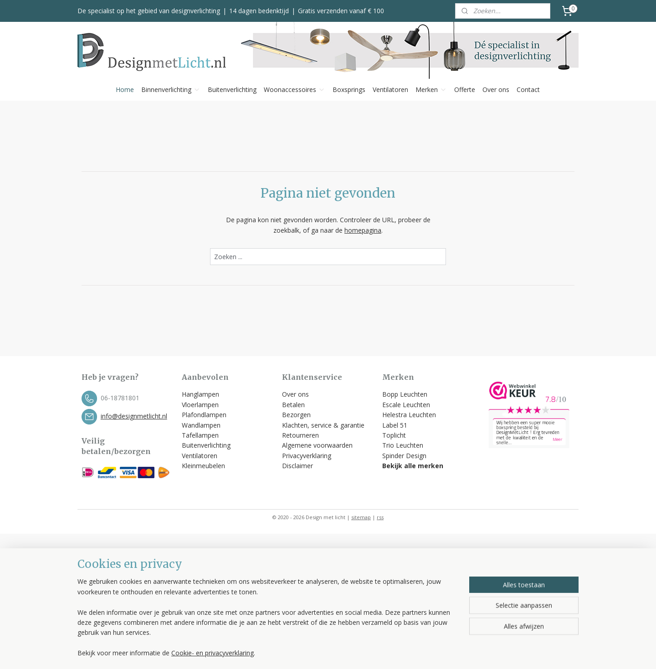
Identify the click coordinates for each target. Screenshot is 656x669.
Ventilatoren (390, 89)
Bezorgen (296, 414)
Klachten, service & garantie (323, 425)
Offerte (464, 89)
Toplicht (394, 435)
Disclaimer (297, 465)
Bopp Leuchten (404, 394)
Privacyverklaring (306, 455)
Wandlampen (201, 425)
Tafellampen (200, 435)
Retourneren (300, 435)
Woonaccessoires (294, 89)
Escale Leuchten (406, 404)
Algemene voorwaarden (318, 445)
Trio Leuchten (402, 445)
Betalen (293, 404)
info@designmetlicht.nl (134, 416)
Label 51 (394, 425)
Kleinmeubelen (203, 465)
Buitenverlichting (232, 89)
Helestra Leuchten (409, 414)
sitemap (361, 517)
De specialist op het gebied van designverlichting (148, 10)
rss (380, 517)
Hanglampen (200, 394)
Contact (528, 89)
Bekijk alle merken (412, 465)
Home (125, 89)
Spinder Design (404, 455)
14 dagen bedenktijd (259, 10)
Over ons (495, 89)
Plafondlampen (204, 414)
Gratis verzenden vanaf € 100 (341, 10)
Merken (431, 89)
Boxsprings (349, 89)
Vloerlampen (200, 404)
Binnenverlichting (170, 89)
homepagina (362, 230)
